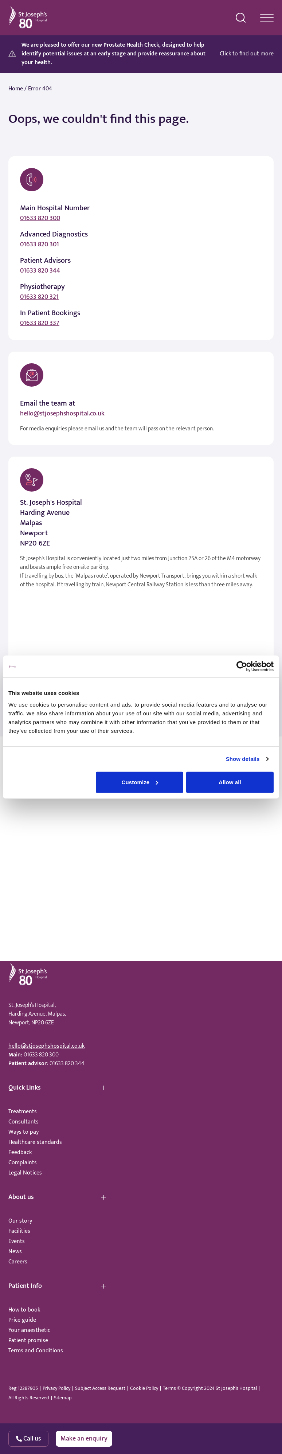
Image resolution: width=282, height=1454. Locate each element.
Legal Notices (25, 1173)
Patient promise (28, 1340)
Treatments (22, 1112)
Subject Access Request (100, 1388)
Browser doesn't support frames (141, 836)
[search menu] (241, 18)
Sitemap (62, 1398)
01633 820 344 (40, 271)
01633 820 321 (39, 297)
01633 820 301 (39, 244)
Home (15, 89)
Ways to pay (23, 1132)
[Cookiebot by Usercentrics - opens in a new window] (242, 666)
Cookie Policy (144, 1388)
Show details (243, 759)
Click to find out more (247, 54)
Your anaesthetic (29, 1330)
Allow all (230, 782)
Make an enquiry (83, 1438)
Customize (140, 782)
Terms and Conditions (35, 1351)
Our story (20, 1221)
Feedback (20, 1152)
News (15, 1251)
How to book (24, 1310)
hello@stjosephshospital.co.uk (62, 414)
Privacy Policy (56, 1388)
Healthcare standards (35, 1142)
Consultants (23, 1122)
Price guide (22, 1320)
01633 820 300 (40, 218)
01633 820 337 (39, 323)
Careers (17, 1262)
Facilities (19, 1231)
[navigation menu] (267, 18)
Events (16, 1241)
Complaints (22, 1163)
